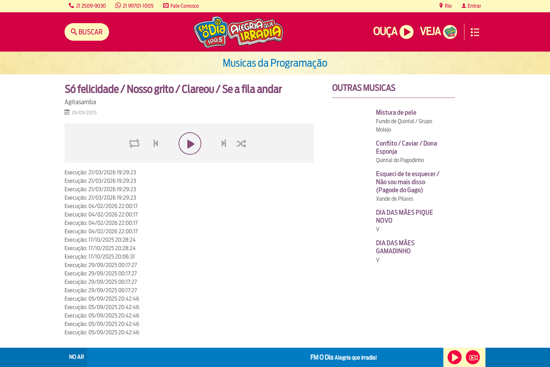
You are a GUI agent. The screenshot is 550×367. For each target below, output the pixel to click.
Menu (474, 32)
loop (135, 160)
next (225, 160)
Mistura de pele (396, 112)
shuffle (242, 160)
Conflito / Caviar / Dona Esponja (406, 147)
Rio (448, 6)
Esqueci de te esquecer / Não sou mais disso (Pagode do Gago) (408, 182)
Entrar (474, 6)
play (189, 160)
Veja (430, 31)
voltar (153, 160)
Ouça (385, 31)
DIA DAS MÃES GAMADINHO (395, 247)
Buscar (90, 32)
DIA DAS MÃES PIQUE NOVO (404, 216)
